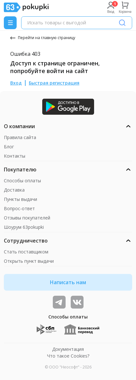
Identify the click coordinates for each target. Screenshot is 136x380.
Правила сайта (20, 137)
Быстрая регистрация (54, 83)
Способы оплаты (22, 181)
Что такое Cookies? (68, 356)
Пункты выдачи (20, 199)
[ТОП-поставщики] (77, 302)
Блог (9, 147)
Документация (68, 349)
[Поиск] (122, 23)
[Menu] (10, 22)
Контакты (14, 156)
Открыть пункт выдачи (29, 261)
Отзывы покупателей (27, 218)
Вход (16, 83)
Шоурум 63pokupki (24, 227)
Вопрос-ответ (19, 208)
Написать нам (68, 282)
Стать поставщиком (26, 252)
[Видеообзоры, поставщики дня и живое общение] (59, 302)
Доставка (14, 190)
